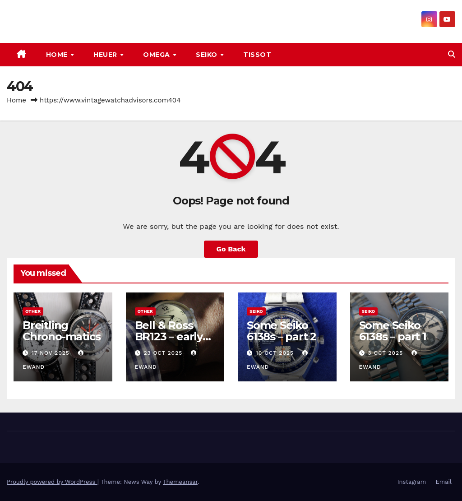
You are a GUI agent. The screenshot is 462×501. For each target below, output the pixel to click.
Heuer (106, 55)
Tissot (257, 55)
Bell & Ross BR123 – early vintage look (169, 336)
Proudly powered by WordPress (52, 481)
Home (58, 55)
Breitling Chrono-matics (61, 331)
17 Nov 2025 (52, 353)
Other (33, 311)
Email (444, 481)
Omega (157, 55)
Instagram (411, 481)
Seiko (207, 55)
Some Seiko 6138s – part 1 (392, 331)
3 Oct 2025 (386, 353)
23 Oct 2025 (164, 353)
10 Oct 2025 (276, 353)
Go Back (231, 249)
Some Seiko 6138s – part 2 (281, 331)
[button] (451, 54)
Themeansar (180, 481)
